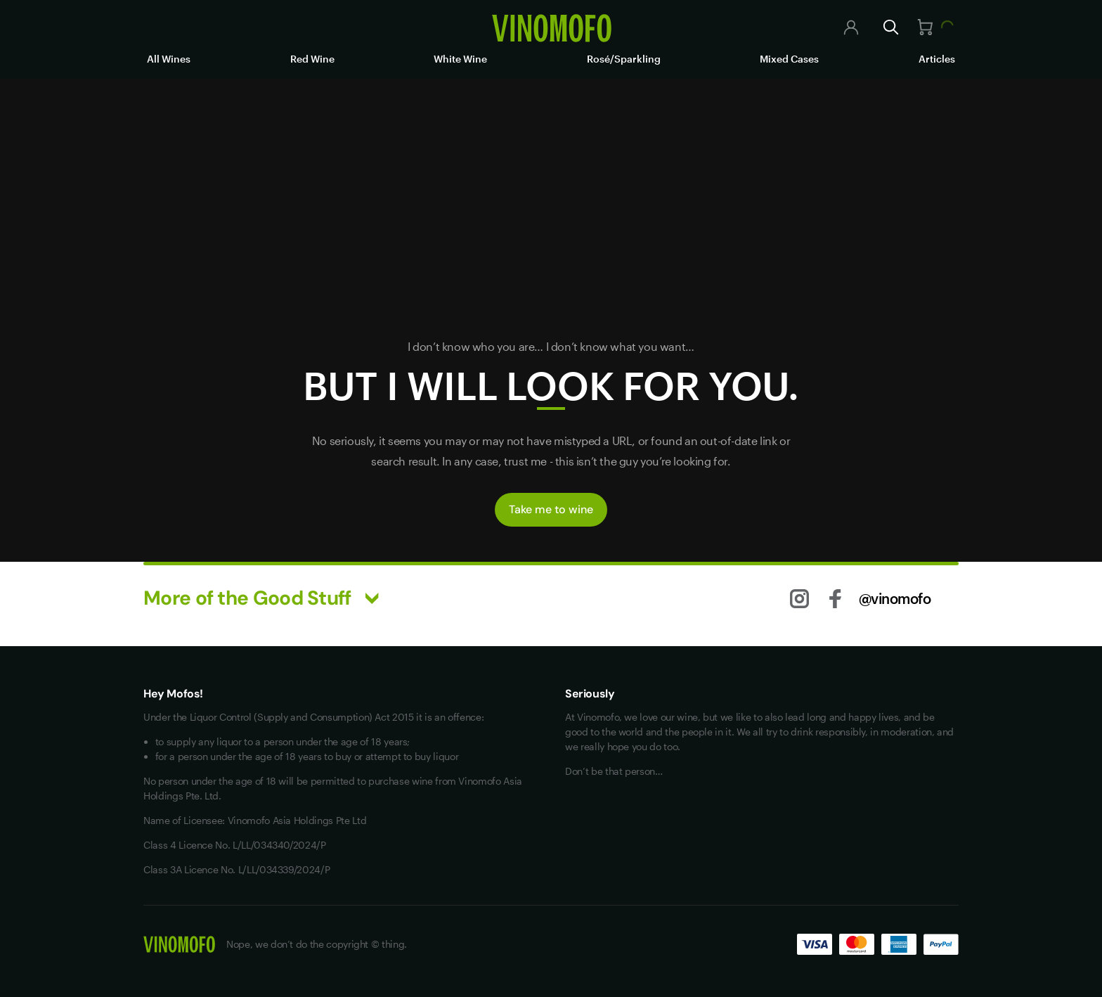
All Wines (168, 59)
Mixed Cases (789, 59)
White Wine (460, 59)
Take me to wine (551, 509)
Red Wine (312, 59)
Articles (937, 59)
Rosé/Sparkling (624, 59)
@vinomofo (895, 598)
